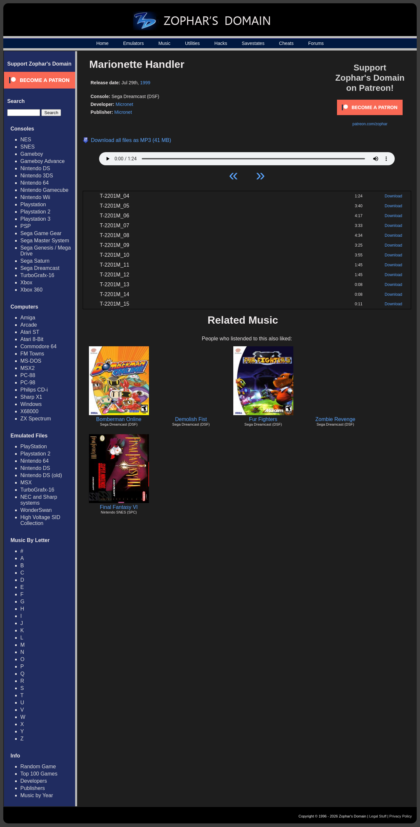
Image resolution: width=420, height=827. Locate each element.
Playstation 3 (35, 219)
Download (393, 196)
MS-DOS (30, 361)
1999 (145, 82)
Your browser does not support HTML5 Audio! (247, 157)
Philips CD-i (34, 390)
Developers (33, 781)
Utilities (192, 43)
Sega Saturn (35, 261)
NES (25, 139)
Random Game (38, 766)
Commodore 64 (38, 346)
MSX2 (27, 368)
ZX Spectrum (35, 418)
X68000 (29, 411)
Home (102, 43)
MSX (26, 482)
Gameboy (31, 154)
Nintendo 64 (34, 183)
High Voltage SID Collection (40, 520)
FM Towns (32, 353)
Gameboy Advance (42, 161)
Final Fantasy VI (119, 507)
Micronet (124, 104)
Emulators (133, 43)
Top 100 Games (38, 774)
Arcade (28, 325)
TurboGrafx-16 (37, 275)
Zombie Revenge (335, 419)
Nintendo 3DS (36, 175)
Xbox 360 (31, 289)
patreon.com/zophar (370, 124)
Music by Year (36, 795)
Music (164, 43)
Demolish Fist (191, 419)
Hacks (220, 43)
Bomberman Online (118, 419)
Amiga (27, 317)
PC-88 (27, 375)
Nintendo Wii (35, 197)
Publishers (32, 788)
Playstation (33, 204)
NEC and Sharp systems (38, 500)
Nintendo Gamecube (44, 190)
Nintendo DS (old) (41, 475)
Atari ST (29, 332)
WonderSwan (36, 510)
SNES (27, 147)
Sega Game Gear (40, 233)
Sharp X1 (31, 397)
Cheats (286, 43)
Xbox (26, 282)
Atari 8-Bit (31, 339)
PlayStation (33, 446)
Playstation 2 (35, 211)
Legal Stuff (377, 816)
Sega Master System (44, 240)
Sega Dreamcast (39, 268)
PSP (25, 226)
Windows (31, 404)
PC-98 (27, 382)
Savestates (253, 43)
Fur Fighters (263, 419)
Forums (316, 43)
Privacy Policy (400, 816)
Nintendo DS (35, 168)
